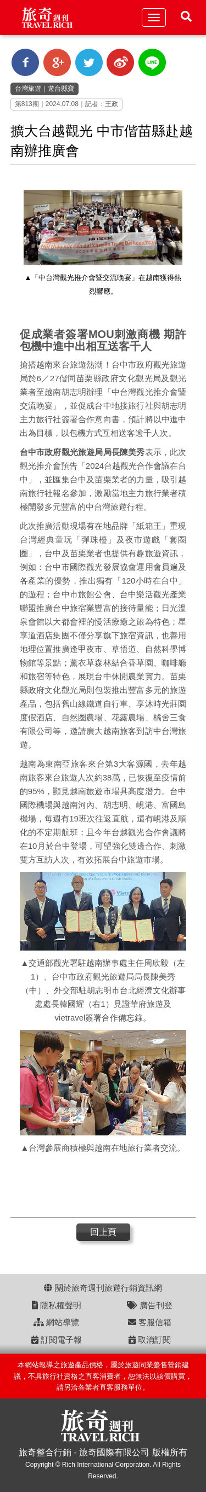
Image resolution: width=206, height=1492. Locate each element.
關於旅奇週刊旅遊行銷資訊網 (103, 1287)
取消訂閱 (150, 1339)
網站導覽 (56, 1322)
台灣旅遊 (28, 88)
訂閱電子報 (56, 1339)
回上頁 (103, 1232)
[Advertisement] (98, 1187)
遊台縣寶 (61, 88)
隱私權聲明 (56, 1305)
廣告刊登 (149, 1305)
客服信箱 (149, 1322)
